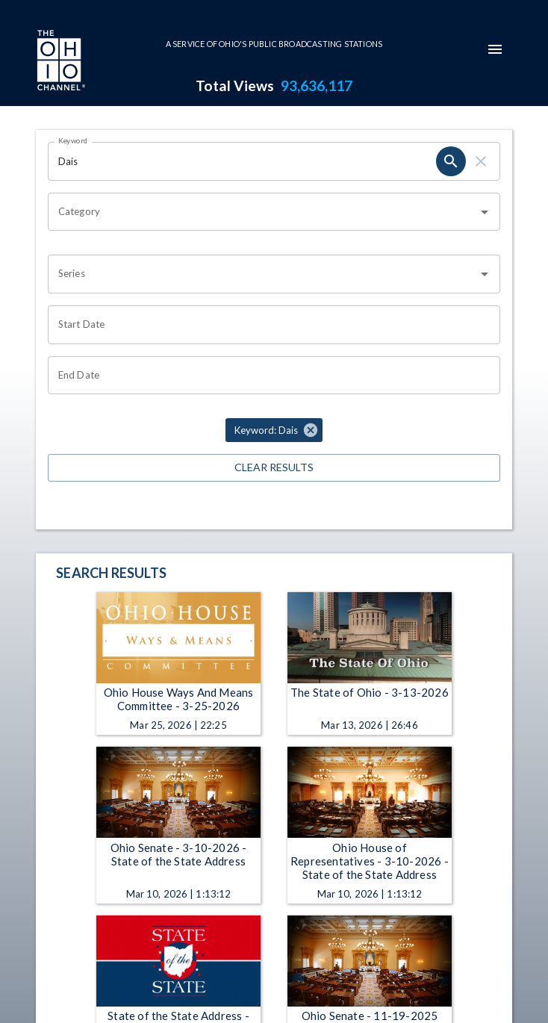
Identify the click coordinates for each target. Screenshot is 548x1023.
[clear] (481, 161)
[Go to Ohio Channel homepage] (60, 62)
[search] (451, 161)
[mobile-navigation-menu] (495, 49)
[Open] (484, 212)
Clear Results (274, 468)
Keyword (73, 140)
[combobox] (263, 212)
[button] (274, 430)
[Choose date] (269, 324)
